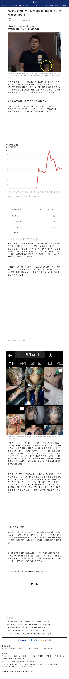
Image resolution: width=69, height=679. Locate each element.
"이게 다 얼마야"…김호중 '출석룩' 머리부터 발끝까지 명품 (29, 634)
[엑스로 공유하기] (32, 584)
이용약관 (61, 656)
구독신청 (12, 648)
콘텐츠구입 (17, 656)
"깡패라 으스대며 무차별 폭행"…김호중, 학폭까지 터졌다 (28, 621)
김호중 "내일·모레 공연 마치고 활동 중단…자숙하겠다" (28, 631)
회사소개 (4, 648)
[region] (34, 127)
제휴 (11, 656)
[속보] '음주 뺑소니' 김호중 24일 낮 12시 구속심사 (26, 627)
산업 (40, 6)
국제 (45, 6)
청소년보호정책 (19, 658)
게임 (56, 6)
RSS (54, 656)
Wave (51, 6)
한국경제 (34, 2)
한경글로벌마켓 (19, 6)
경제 (35, 6)
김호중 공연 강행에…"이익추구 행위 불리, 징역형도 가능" (29, 624)
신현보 (9, 18)
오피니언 (29, 6)
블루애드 (35, 648)
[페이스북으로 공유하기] (37, 584)
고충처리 (20, 648)
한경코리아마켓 (7, 6)
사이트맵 (32, 656)
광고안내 (28, 648)
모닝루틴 (63, 6)
